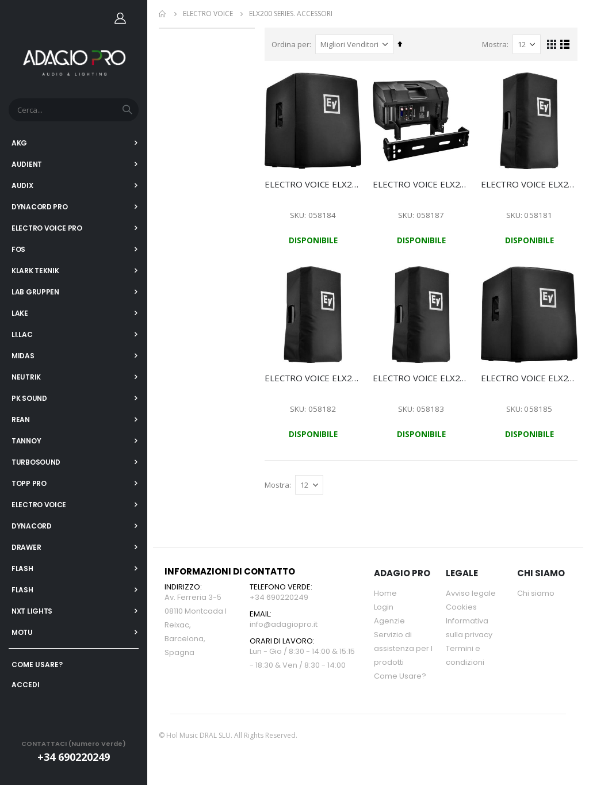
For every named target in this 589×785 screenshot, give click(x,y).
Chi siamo (535, 593)
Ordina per (292, 44)
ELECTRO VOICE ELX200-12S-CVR (314, 183)
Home (163, 14)
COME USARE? (37, 664)
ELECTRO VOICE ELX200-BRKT (422, 183)
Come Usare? (400, 676)
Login (383, 607)
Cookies (461, 607)
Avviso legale (471, 593)
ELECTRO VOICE (208, 13)
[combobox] (74, 109)
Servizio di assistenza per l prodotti (403, 648)
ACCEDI (26, 685)
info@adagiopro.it (284, 624)
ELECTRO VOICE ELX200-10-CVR (529, 183)
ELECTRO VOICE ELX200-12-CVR (314, 377)
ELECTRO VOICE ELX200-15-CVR (422, 377)
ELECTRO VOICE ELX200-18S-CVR (529, 377)
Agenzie (389, 620)
